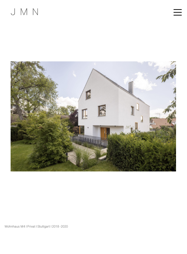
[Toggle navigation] (178, 12)
